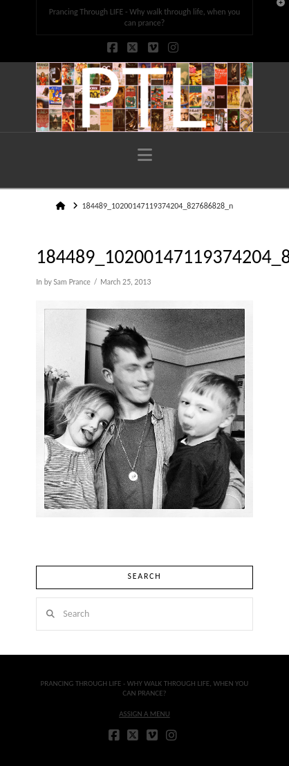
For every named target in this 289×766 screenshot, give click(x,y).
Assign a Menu (144, 713)
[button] (145, 155)
